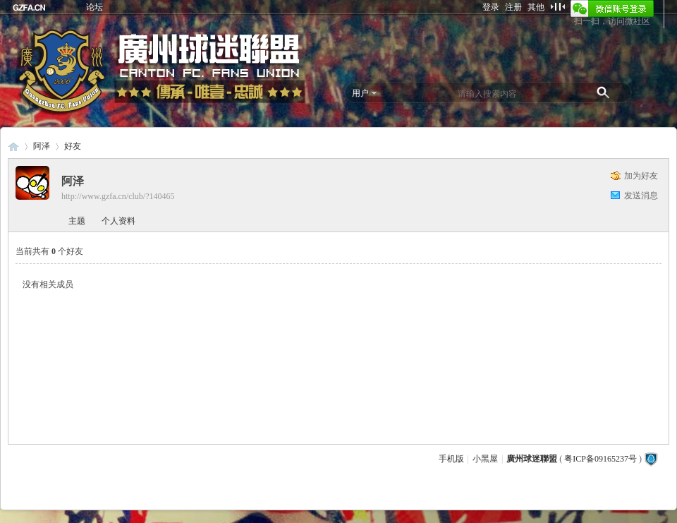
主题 (76, 221)
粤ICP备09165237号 (600, 459)
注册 (513, 7)
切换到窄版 (557, 6)
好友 (72, 146)
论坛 (94, 7)
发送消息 (641, 195)
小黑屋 (485, 459)
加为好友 (641, 176)
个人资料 (118, 221)
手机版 (451, 459)
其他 (535, 7)
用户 (360, 93)
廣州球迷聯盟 (13, 146)
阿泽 (41, 146)
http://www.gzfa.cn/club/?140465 (118, 196)
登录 (490, 7)
